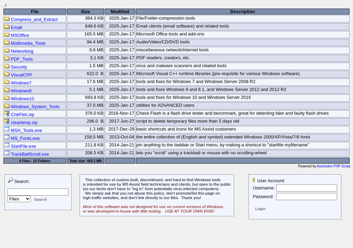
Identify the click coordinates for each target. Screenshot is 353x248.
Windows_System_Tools (32, 106)
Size (85, 11)
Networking (18, 51)
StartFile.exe (20, 146)
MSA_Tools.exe (23, 130)
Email (13, 27)
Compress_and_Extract (31, 19)
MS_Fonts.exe (22, 138)
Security (15, 67)
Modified (120, 11)
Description (242, 11)
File (35, 11)
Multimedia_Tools (25, 43)
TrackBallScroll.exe (26, 154)
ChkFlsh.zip (19, 114)
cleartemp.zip (21, 122)
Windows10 (19, 98)
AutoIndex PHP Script (333, 166)
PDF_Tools (18, 59)
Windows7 (18, 82)
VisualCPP (18, 75)
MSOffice (16, 35)
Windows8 (18, 90)
